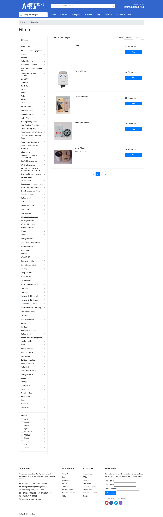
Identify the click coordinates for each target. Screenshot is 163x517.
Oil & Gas (25, 86)
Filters (23, 99)
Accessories (26, 250)
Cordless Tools (27, 393)
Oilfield (23, 89)
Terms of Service (89, 487)
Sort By (120, 38)
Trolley (23, 231)
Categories (76, 15)
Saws (23, 400)
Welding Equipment (28, 165)
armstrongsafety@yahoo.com (33, 490)
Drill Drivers (25, 408)
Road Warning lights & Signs (31, 132)
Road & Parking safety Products (29, 147)
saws (23, 345)
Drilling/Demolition (28, 360)
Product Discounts (69, 493)
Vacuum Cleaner (27, 352)
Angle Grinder (26, 396)
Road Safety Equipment (30, 142)
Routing (24, 269)
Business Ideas (67, 490)
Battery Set (25, 389)
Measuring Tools (27, 194)
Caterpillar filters (27, 110)
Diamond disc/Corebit (29, 304)
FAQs (85, 477)
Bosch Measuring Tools (30, 191)
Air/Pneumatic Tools (28, 330)
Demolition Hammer (28, 371)
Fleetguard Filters (27, 114)
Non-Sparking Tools (29, 122)
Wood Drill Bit (26, 257)
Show (138, 38)
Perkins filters (26, 106)
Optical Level (26, 198)
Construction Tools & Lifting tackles (29, 156)
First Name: (109, 481)
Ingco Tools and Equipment (31, 188)
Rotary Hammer (27, 61)
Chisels (24, 316)
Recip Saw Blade (27, 273)
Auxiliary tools (26, 341)
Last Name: (109, 485)
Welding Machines (28, 221)
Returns (86, 480)
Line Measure (26, 213)
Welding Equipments (29, 217)
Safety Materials (27, 228)
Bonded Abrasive (27, 319)
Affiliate (64, 496)
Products (63, 15)
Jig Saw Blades (26, 280)
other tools (25, 152)
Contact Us (120, 15)
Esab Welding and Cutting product (31, 69)
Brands (33, 415)
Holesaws (25, 288)
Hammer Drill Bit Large (29, 300)
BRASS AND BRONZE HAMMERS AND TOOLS (30, 170)
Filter (23, 103)
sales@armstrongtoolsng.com (33, 487)
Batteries (24, 378)
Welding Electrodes (28, 224)
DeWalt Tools (26, 177)
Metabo (24, 58)
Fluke (23, 93)
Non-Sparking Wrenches (30, 125)
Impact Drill (25, 404)
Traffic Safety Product (30, 129)
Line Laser (25, 210)
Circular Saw (25, 356)
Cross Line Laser (27, 206)
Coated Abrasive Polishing (31, 308)
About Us (108, 15)
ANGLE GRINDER (27, 348)
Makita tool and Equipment (31, 51)
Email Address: (111, 489)
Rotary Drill (25, 367)
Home (53, 15)
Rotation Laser (26, 202)
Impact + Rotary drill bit (29, 284)
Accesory (24, 323)
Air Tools (24, 327)
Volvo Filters (25, 118)
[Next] (105, 174)
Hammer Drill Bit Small (29, 296)
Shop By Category (32, 15)
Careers (65, 487)
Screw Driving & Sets (29, 265)
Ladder (23, 235)
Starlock (24, 254)
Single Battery (26, 385)
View (133, 52)
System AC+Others (28, 261)
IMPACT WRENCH (27, 363)
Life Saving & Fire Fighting (30, 243)
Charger (24, 382)
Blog (98, 15)
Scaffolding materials (29, 161)
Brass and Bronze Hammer (31, 174)
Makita (23, 54)
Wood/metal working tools (31, 338)
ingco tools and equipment (32, 184)
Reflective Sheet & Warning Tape (31, 137)
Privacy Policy (88, 474)
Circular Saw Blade (28, 312)
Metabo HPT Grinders (29, 65)
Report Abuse (88, 490)
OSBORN (24, 79)
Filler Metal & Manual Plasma (28, 75)
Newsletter (87, 483)
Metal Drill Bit (26, 277)
